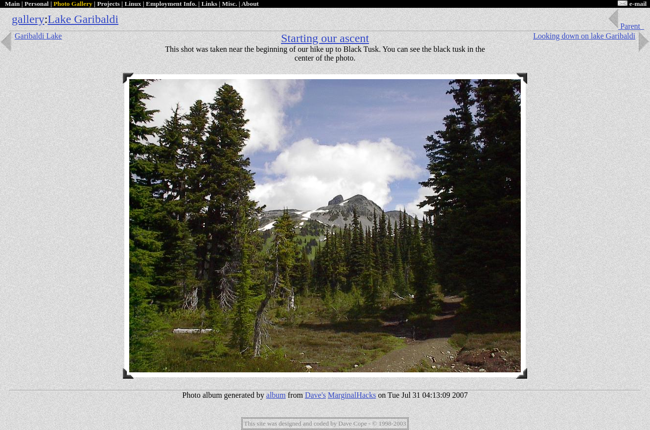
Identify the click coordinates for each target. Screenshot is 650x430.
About (250, 3)
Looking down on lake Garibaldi (591, 36)
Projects (108, 3)
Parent (625, 26)
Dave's (315, 395)
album (276, 395)
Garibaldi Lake (31, 36)
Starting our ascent (325, 38)
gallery (28, 19)
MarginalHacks (352, 395)
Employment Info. (171, 3)
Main (12, 3)
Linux (132, 3)
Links (209, 3)
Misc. (229, 3)
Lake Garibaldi (82, 19)
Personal (36, 3)
